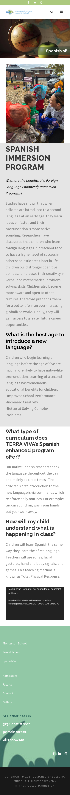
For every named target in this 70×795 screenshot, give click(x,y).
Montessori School (15, 643)
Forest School (12, 652)
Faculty (7, 684)
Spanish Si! (9, 661)
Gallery (7, 702)
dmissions (10, 675)
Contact (8, 693)
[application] (35, 603)
